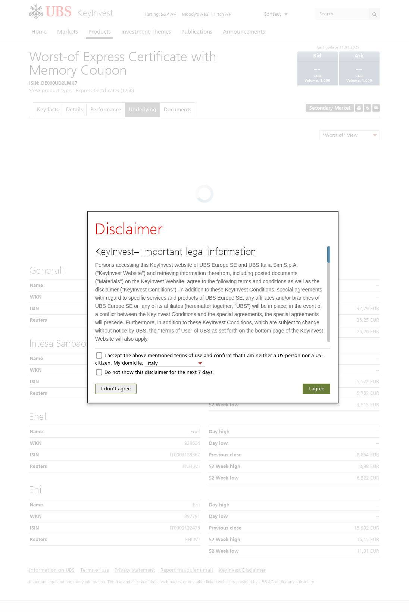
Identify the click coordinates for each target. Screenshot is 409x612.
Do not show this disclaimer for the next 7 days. (159, 372)
